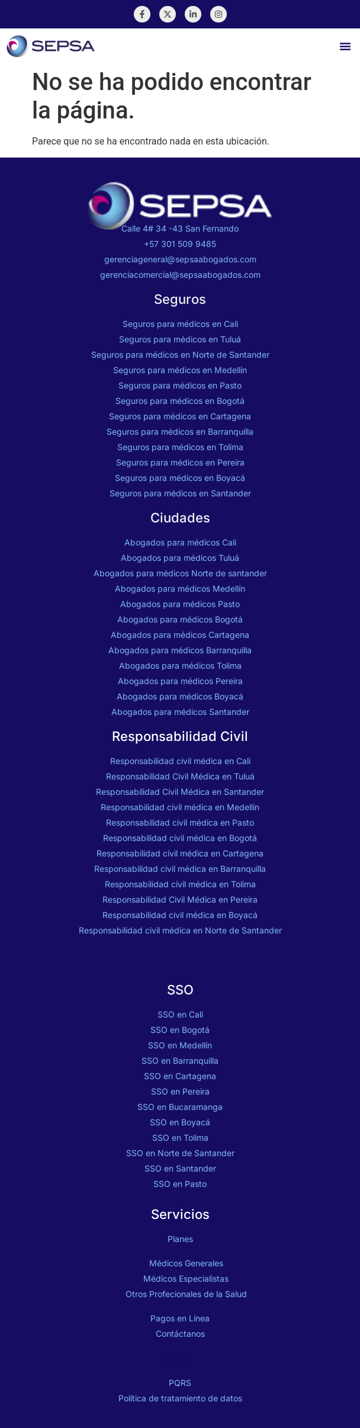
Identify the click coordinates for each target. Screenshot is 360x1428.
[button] (345, 46)
